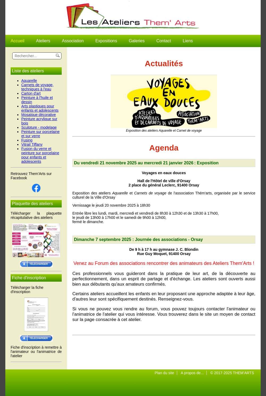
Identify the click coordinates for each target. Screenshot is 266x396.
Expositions (106, 41)
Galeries (137, 41)
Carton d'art (31, 93)
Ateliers (43, 41)
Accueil (17, 41)
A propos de (191, 373)
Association (73, 41)
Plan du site (164, 373)
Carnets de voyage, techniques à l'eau (37, 87)
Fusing (26, 140)
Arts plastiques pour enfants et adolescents (40, 108)
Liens (188, 41)
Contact (163, 41)
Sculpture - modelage (39, 127)
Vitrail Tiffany (32, 144)
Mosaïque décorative (38, 114)
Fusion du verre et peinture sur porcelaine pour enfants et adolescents (40, 155)
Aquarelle (29, 80)
